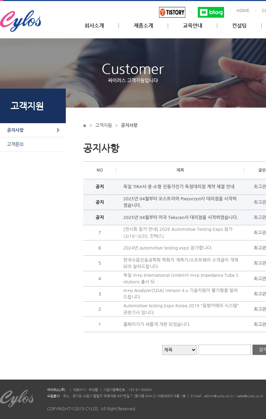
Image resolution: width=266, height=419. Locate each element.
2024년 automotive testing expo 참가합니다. (168, 248)
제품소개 (143, 25)
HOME (243, 10)
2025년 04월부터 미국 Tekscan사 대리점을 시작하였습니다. (180, 217)
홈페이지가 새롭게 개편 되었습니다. (157, 324)
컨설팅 (239, 25)
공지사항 (15, 130)
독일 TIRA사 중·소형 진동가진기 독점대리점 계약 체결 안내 (178, 186)
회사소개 (94, 25)
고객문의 (15, 144)
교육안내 (192, 25)
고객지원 (103, 125)
